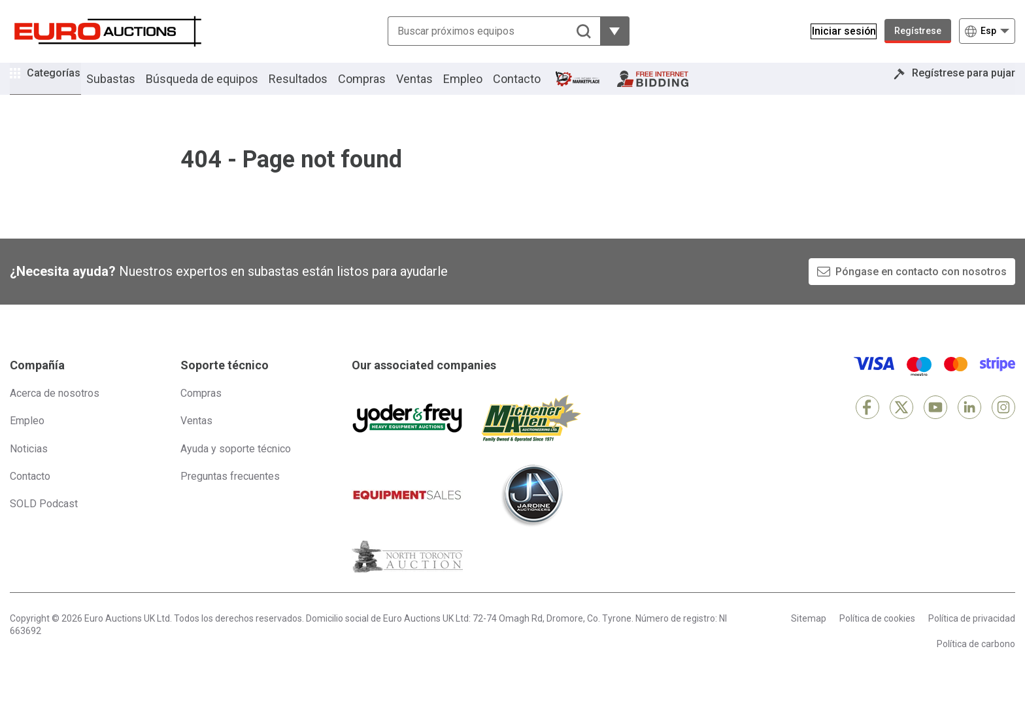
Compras (381, 87)
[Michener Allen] (531, 436)
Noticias (29, 466)
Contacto (536, 87)
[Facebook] (867, 425)
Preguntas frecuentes (230, 494)
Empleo (481, 87)
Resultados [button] (317, 87)
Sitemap (808, 636)
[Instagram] (1003, 425)
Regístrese (917, 30)
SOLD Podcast (44, 522)
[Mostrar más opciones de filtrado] (607, 31)
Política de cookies (877, 636)
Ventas (433, 87)
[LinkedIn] (969, 425)
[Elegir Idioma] (987, 31)
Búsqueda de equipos (221, 87)
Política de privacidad (971, 636)
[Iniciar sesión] (837, 31)
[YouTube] (935, 425)
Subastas (129, 87)
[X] (901, 425)
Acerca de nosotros (54, 411)
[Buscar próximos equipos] (486, 31)
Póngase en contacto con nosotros (921, 289)
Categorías (63, 85)
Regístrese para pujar (953, 87)
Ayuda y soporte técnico (235, 466)
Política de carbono (976, 662)
